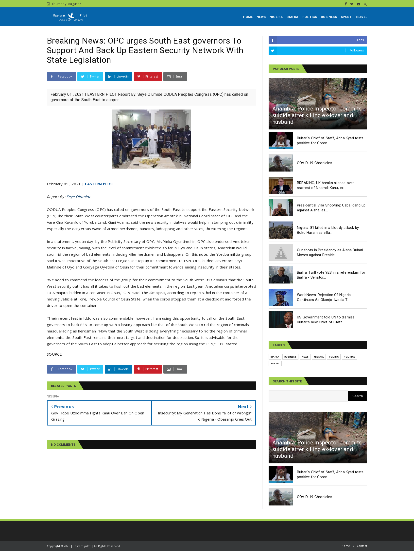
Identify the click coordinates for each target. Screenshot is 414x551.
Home (346, 545)
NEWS (261, 17)
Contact (362, 545)
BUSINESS (329, 17)
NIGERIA (276, 17)
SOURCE (54, 354)
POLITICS (309, 17)
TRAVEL (361, 17)
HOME (248, 17)
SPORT (346, 17)
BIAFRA (292, 17)
